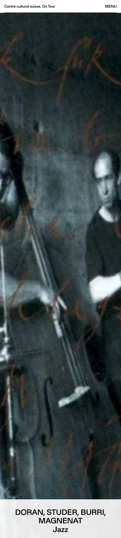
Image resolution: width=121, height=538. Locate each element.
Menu (111, 6)
